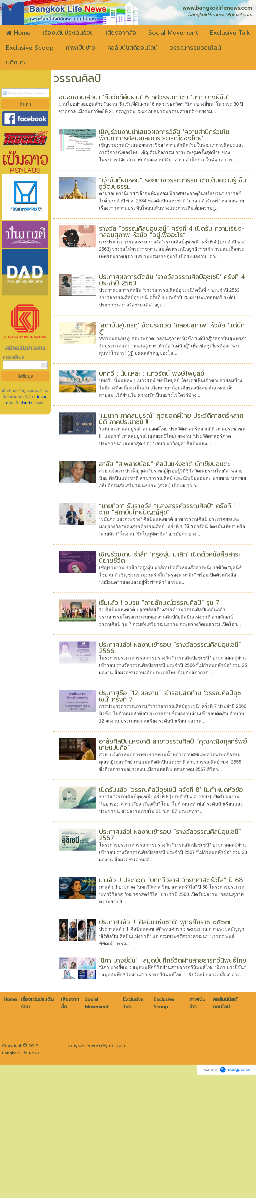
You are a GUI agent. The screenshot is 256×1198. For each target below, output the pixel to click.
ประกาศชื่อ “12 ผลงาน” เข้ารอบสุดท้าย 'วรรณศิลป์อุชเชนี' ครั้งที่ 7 (170, 696)
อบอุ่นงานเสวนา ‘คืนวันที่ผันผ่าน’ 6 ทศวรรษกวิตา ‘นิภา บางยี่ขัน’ (144, 97)
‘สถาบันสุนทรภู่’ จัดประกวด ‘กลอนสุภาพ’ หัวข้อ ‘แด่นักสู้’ (172, 328)
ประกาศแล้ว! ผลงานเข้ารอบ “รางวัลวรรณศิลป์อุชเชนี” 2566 (170, 648)
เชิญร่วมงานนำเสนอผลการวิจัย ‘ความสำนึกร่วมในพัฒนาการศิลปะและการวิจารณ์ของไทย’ (164, 135)
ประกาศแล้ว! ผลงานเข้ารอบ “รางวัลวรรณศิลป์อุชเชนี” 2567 (170, 835)
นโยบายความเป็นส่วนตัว (27, 400)
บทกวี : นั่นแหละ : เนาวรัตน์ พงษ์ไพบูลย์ (151, 373)
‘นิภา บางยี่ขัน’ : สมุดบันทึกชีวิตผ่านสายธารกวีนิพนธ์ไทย (172, 960)
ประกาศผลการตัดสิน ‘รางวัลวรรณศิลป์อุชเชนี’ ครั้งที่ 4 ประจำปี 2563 (172, 280)
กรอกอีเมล (13, 357)
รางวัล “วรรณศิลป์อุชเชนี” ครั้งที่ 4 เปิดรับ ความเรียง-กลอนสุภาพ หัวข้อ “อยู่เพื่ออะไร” (171, 232)
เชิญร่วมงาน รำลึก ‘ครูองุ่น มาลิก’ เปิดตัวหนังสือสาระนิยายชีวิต (170, 557)
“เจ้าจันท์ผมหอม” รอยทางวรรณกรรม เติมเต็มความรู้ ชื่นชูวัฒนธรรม (172, 183)
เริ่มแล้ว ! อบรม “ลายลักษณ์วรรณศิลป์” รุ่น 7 (159, 603)
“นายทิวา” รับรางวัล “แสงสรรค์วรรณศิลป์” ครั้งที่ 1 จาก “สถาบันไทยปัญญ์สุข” (167, 509)
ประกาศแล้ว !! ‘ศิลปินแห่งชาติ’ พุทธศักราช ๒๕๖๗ (164, 922)
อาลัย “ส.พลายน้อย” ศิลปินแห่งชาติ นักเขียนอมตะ (164, 464)
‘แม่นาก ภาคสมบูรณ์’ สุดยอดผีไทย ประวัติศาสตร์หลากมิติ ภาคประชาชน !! (171, 419)
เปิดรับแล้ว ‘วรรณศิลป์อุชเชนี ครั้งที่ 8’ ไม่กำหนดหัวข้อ (171, 790)
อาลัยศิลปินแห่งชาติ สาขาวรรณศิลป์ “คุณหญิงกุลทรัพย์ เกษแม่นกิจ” (173, 745)
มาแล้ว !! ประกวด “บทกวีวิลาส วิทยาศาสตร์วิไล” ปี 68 (171, 880)
